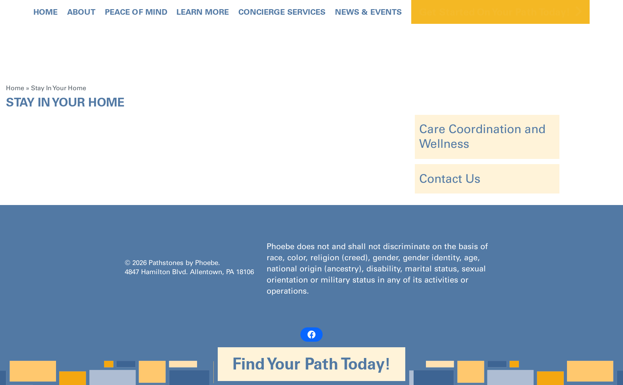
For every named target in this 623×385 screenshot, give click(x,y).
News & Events (368, 12)
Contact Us (449, 179)
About (81, 12)
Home (45, 12)
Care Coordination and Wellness (482, 136)
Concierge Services (281, 12)
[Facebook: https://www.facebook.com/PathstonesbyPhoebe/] (311, 334)
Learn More (202, 12)
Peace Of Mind (136, 12)
